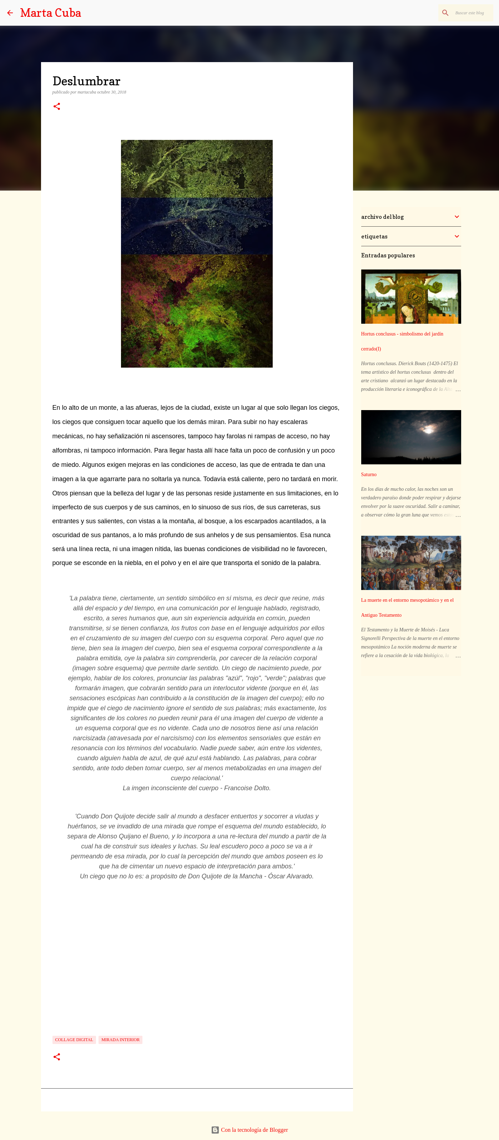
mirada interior (120, 1039)
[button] (56, 107)
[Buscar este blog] (455, 12)
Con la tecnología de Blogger (249, 1130)
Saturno (369, 474)
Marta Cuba (50, 13)
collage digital (74, 1039)
